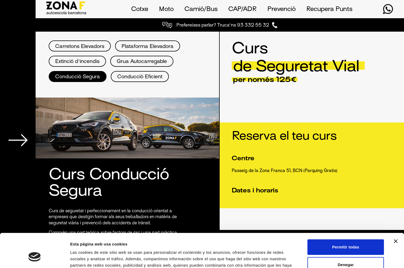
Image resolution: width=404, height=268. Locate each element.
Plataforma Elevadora (147, 46)
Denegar (346, 235)
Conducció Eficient (139, 77)
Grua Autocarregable (142, 61)
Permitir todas (345, 218)
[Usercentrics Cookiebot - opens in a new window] (34, 258)
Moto (166, 9)
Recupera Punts (329, 9)
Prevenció (281, 9)
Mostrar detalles (85, 257)
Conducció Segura (77, 77)
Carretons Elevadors (79, 46)
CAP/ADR (242, 9)
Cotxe (139, 9)
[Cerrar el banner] (396, 212)
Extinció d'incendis (77, 61)
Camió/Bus (201, 9)
